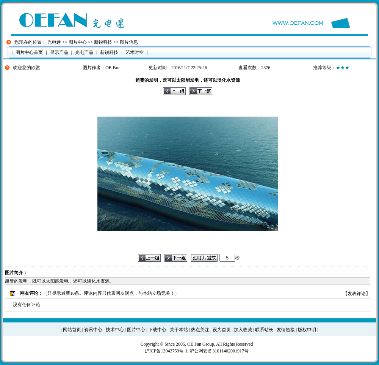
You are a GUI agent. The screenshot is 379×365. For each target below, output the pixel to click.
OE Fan (112, 67)
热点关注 (200, 329)
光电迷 (54, 42)
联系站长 (264, 329)
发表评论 (357, 293)
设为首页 (222, 329)
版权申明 (307, 329)
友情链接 (286, 329)
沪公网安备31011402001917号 (219, 351)
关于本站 (179, 329)
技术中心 (115, 329)
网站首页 (72, 329)
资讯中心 (93, 329)
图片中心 (78, 42)
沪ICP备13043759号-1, (167, 351)
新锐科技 (103, 42)
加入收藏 (243, 329)
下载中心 (157, 329)
